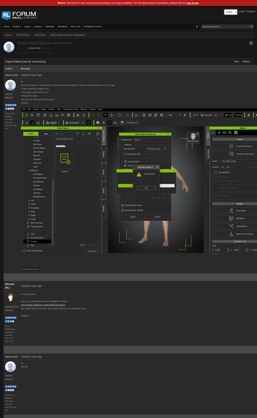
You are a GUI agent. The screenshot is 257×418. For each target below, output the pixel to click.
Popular (37, 26)
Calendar (49, 26)
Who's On (75, 26)
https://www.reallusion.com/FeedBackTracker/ (43, 305)
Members (62, 26)
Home (6, 26)
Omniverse (40, 35)
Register (251, 11)
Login (241, 11)
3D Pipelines (23, 35)
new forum (193, 3)
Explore (16, 26)
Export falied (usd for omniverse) (67, 35)
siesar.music (35, 48)
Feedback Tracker (92, 26)
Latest (27, 26)
